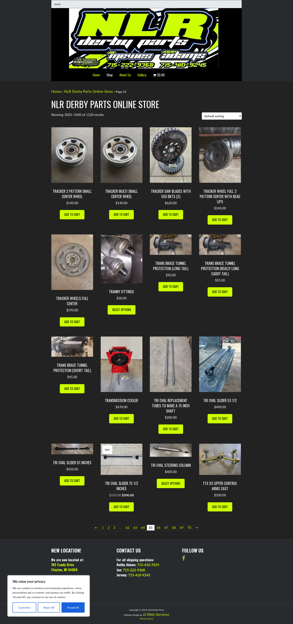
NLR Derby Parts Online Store (88, 91)
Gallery (142, 74)
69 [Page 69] (181, 528)
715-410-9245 (139, 575)
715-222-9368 (134, 570)
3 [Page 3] (114, 528)
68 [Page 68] (174, 528)
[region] (48, 596)
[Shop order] (222, 116)
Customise (24, 607)
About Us (125, 74)
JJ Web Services (156, 614)
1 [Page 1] (103, 528)
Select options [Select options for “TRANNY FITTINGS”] (121, 309)
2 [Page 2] (109, 528)
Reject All (48, 607)
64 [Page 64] (143, 528)
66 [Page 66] (158, 528)
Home (96, 74)
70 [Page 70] (189, 528)
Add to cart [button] (72, 214)
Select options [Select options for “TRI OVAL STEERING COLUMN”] (170, 483)
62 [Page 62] (127, 528)
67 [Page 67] (166, 528)
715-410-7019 (148, 565)
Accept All (73, 607)
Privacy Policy (146, 618)
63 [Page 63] (135, 528)
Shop (110, 74)
